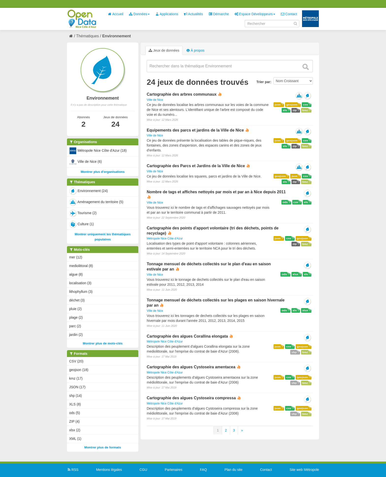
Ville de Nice (155, 100)
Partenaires (173, 470)
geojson (291, 104)
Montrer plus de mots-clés (103, 343)
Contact (289, 14)
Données (139, 14)
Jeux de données (164, 50)
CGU (143, 470)
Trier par (263, 82)
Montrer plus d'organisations (103, 172)
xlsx (295, 274)
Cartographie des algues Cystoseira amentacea (191, 367)
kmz (305, 110)
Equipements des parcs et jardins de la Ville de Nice (195, 130)
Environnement (116, 36)
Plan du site (233, 470)
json (278, 104)
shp (294, 352)
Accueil (115, 14)
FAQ (203, 470)
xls (285, 110)
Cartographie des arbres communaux (182, 94)
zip (295, 110)
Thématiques (87, 36)
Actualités (193, 14)
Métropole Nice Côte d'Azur (165, 238)
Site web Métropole (304, 470)
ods (285, 202)
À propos (195, 50)
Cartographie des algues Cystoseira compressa (191, 398)
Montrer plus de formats (102, 447)
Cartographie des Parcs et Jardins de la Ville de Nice (196, 166)
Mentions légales (109, 470)
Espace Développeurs (255, 14)
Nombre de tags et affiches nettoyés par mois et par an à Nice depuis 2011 (216, 192)
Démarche (219, 14)
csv (305, 104)
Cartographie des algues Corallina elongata (187, 336)
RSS (73, 470)
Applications (166, 14)
